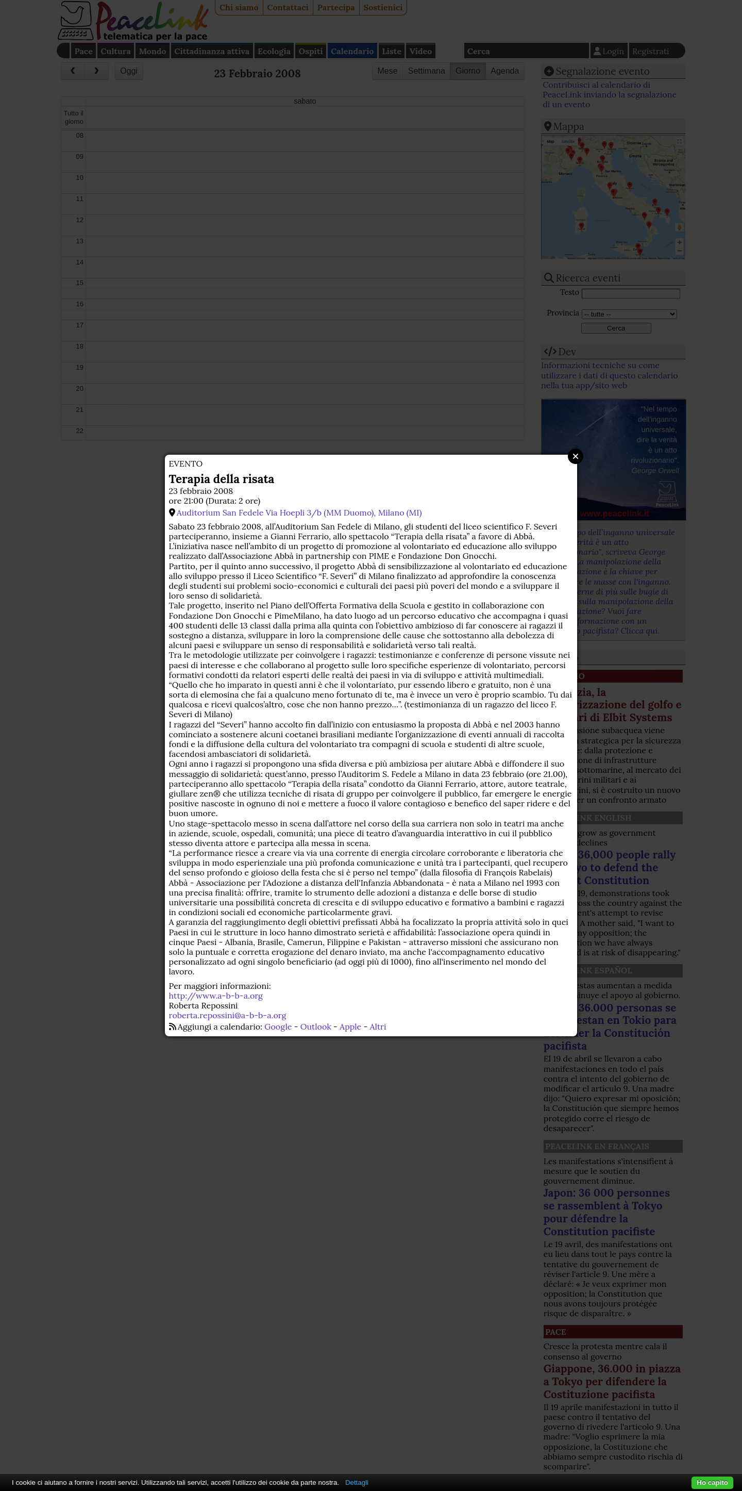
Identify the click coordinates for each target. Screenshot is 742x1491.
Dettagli (356, 1482)
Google (278, 1026)
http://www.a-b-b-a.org (216, 995)
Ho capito (712, 1482)
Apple (350, 1026)
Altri (378, 1026)
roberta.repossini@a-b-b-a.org (227, 1015)
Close (575, 456)
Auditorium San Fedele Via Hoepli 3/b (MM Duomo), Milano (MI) (299, 512)
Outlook (315, 1026)
